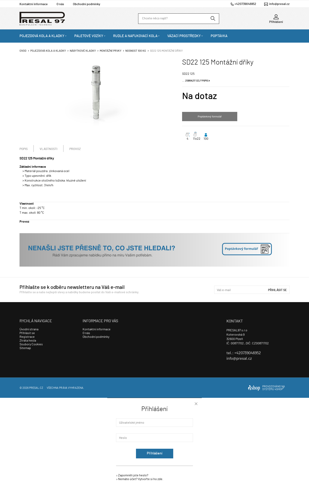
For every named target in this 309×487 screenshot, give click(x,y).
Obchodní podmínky (86, 4)
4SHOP (279, 389)
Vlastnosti (48, 149)
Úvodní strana (29, 329)
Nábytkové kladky (83, 51)
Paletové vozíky (88, 36)
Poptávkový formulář (210, 116)
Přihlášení (154, 453)
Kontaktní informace (34, 4)
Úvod (23, 51)
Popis (24, 149)
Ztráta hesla (28, 340)
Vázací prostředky (184, 36)
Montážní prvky (110, 51)
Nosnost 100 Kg (135, 51)
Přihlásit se (277, 290)
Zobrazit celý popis (196, 81)
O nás (60, 4)
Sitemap (25, 348)
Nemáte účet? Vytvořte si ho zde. (140, 479)
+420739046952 (245, 4)
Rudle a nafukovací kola (135, 36)
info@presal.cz (279, 4)
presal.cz (36, 388)
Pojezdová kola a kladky (42, 36)
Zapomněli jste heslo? (133, 475)
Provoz (75, 149)
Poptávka (219, 36)
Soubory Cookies (31, 344)
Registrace (27, 336)
